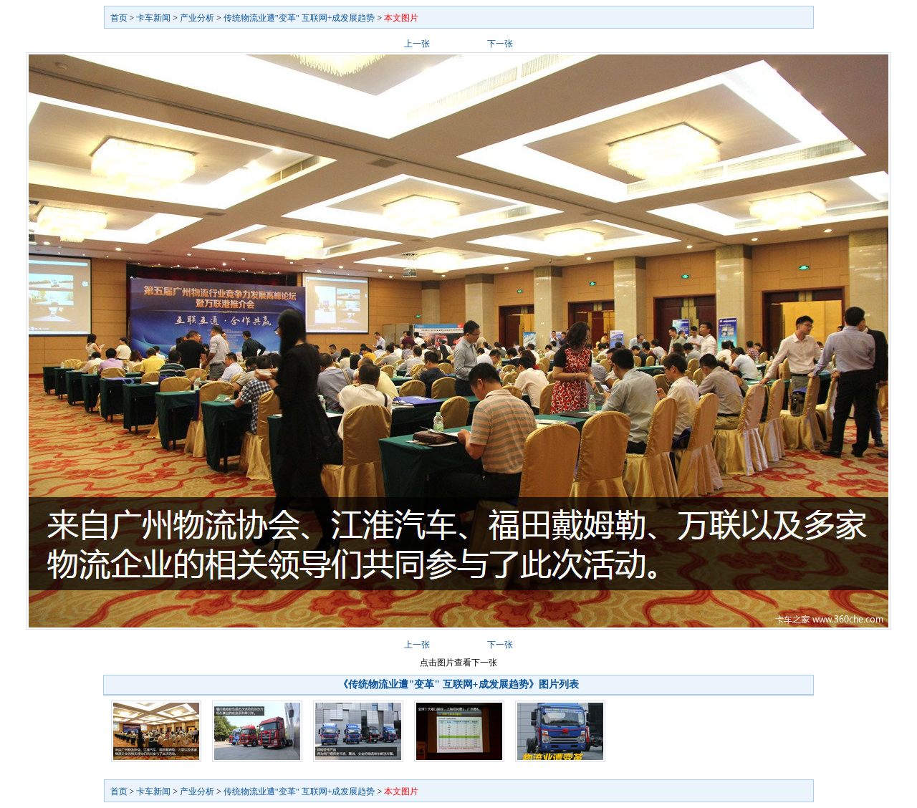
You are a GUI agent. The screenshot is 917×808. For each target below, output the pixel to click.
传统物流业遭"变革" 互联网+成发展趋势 (299, 18)
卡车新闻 (153, 18)
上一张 (417, 44)
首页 (119, 18)
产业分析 (197, 18)
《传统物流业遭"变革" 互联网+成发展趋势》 (438, 684)
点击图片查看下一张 (458, 663)
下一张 (500, 44)
